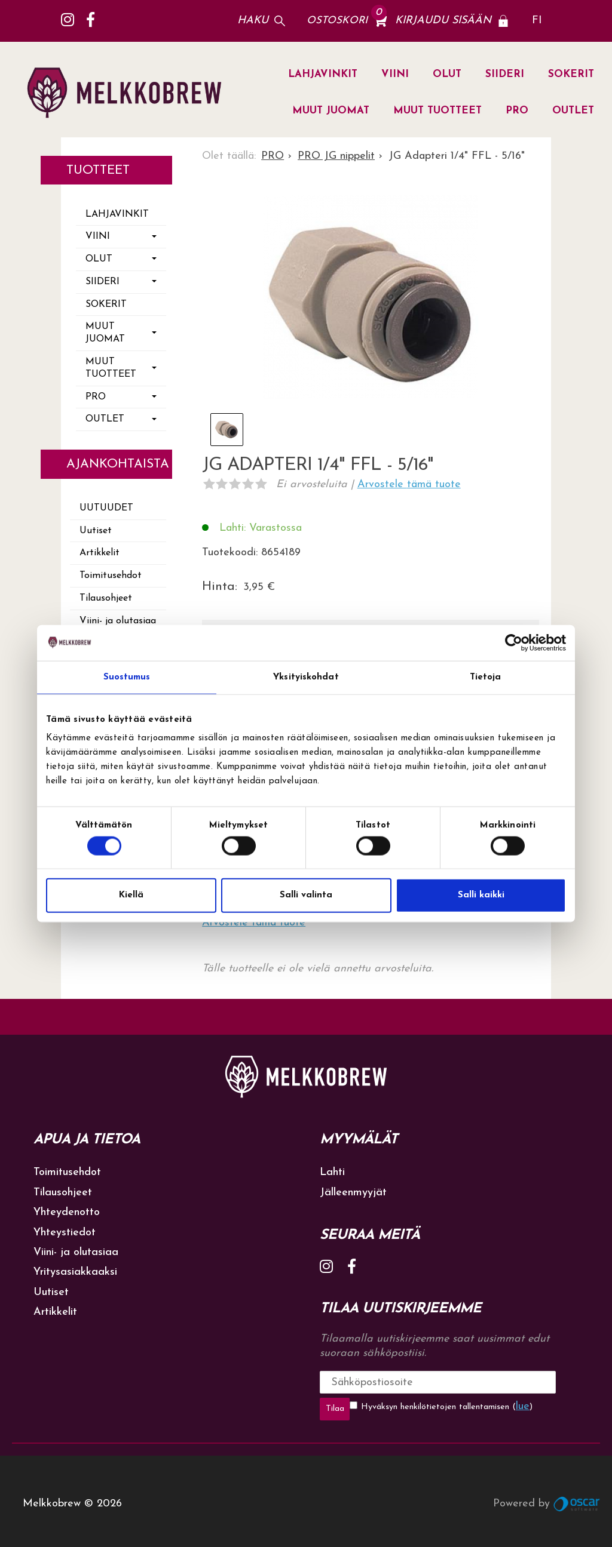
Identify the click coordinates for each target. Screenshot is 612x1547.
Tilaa (516, 1381)
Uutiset (95, 531)
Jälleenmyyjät (353, 1192)
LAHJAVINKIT (322, 74)
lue (493, 1406)
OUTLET (573, 111)
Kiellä (131, 895)
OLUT (447, 74)
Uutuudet (106, 508)
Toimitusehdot (110, 575)
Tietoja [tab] (485, 676)
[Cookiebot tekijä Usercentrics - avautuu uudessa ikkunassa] (513, 642)
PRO (517, 111)
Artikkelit (99, 553)
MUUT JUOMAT (330, 111)
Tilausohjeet (105, 598)
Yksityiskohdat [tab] (305, 676)
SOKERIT (571, 74)
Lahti (332, 1172)
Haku (252, 20)
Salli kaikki (481, 895)
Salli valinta (306, 895)
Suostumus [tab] (127, 676)
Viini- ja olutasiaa (117, 621)
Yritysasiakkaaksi (75, 1272)
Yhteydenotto (66, 1212)
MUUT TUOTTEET (437, 111)
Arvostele (409, 484)
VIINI (395, 74)
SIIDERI (504, 74)
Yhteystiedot (64, 1232)
